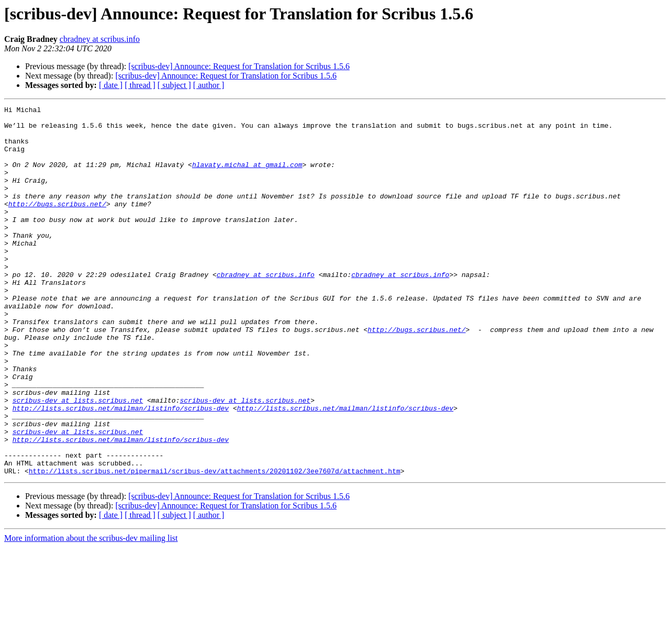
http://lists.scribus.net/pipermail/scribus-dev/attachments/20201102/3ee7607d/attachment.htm (214, 544)
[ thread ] (140, 85)
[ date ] (110, 85)
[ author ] (209, 85)
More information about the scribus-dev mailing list (91, 611)
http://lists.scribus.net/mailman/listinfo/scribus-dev (121, 469)
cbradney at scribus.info (100, 39)
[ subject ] (174, 85)
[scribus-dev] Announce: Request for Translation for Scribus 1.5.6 (239, 66)
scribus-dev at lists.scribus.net (78, 459)
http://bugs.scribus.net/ (57, 224)
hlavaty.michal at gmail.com (247, 177)
